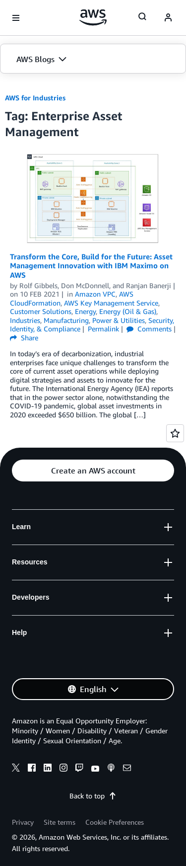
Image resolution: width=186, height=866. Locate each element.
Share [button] (24, 337)
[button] (93, 59)
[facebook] (32, 769)
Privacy (23, 822)
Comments (149, 328)
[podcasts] (111, 769)
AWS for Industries (35, 97)
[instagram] (63, 769)
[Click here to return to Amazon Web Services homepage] (93, 17)
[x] (16, 769)
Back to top (93, 795)
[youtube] (95, 769)
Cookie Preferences (114, 822)
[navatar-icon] (168, 18)
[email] (127, 769)
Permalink (103, 328)
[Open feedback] (175, 433)
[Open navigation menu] (16, 18)
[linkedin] (48, 769)
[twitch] (79, 769)
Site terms (59, 822)
